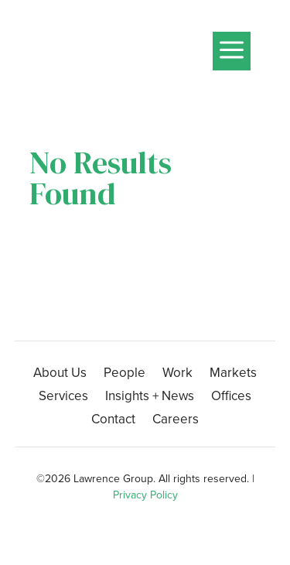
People (124, 375)
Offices (231, 398)
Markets (233, 375)
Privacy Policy (145, 495)
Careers (175, 421)
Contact (113, 421)
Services (63, 398)
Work (177, 375)
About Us (60, 375)
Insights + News (149, 398)
